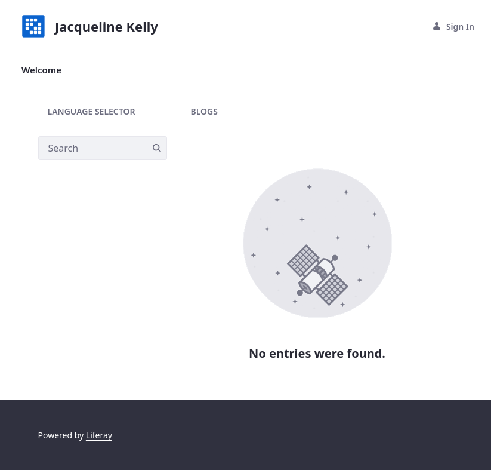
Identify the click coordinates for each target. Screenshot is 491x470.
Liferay (99, 435)
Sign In (453, 26)
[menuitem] (41, 70)
